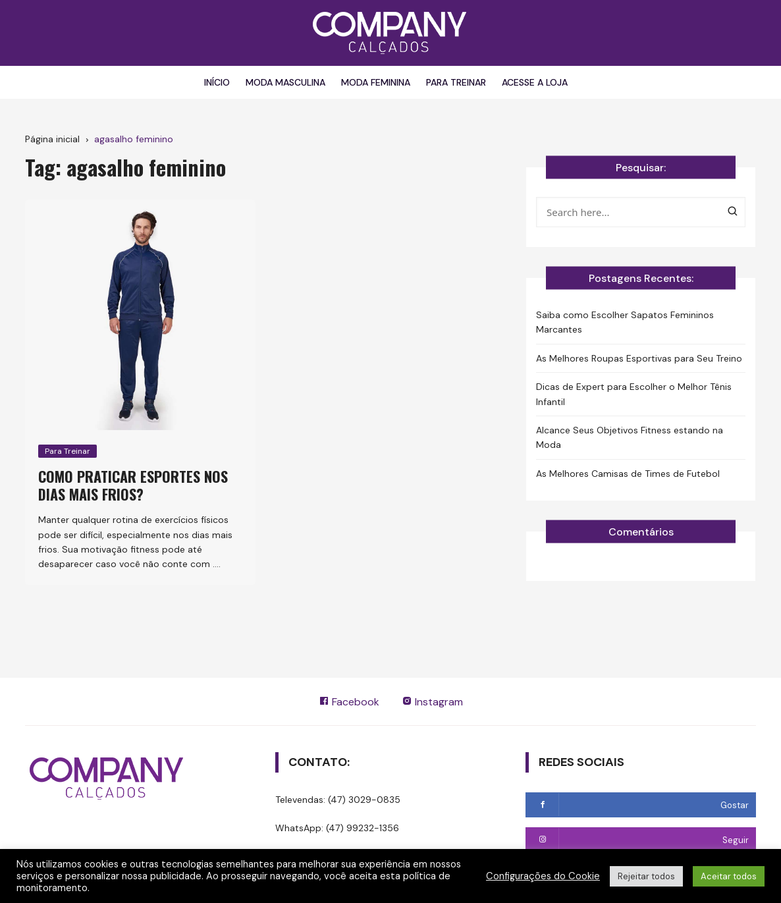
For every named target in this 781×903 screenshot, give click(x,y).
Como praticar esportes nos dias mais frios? (133, 485)
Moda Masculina (285, 82)
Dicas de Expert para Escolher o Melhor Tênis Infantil (634, 394)
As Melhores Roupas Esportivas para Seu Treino (639, 358)
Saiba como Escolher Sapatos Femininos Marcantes (625, 322)
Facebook (349, 702)
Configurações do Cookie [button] (543, 876)
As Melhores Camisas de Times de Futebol (628, 473)
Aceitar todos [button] (729, 876)
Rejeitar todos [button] (646, 876)
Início (217, 82)
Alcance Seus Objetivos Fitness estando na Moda (629, 437)
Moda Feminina (375, 82)
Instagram (432, 702)
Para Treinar (456, 82)
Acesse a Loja (535, 82)
